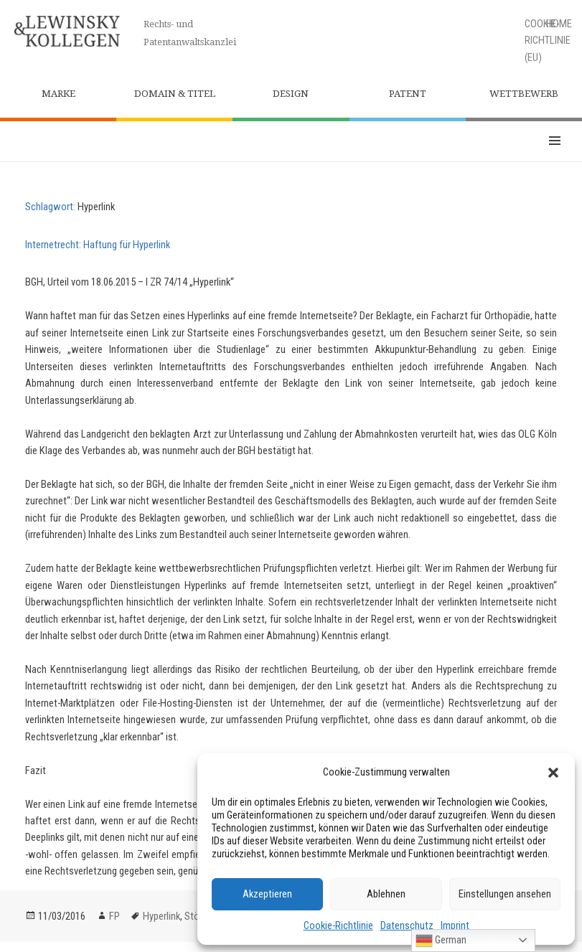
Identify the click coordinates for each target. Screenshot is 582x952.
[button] (553, 772)
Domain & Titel (174, 93)
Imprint (455, 925)
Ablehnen (386, 893)
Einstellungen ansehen (505, 893)
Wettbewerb (523, 93)
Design (291, 93)
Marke (58, 93)
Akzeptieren (267, 893)
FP (114, 916)
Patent (407, 93)
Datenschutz (406, 925)
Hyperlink (161, 916)
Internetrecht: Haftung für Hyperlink (97, 244)
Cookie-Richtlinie (338, 925)
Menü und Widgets (555, 141)
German (441, 940)
